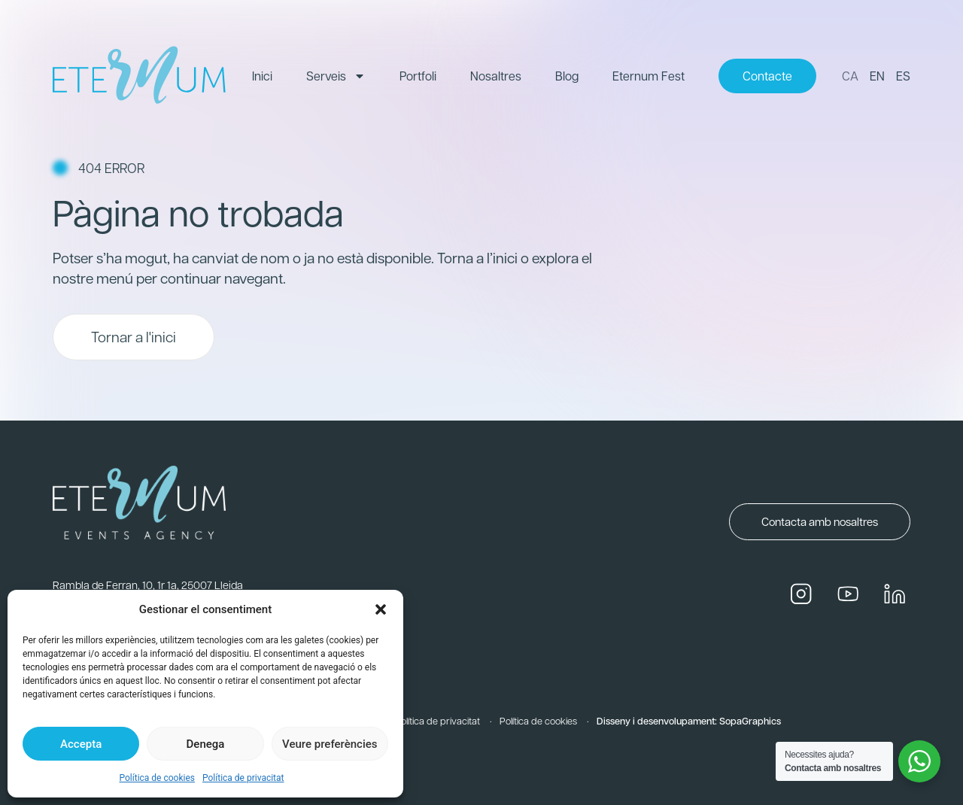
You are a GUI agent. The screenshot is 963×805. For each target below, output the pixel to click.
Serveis (336, 76)
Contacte (767, 76)
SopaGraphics (750, 720)
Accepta (81, 744)
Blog (567, 76)
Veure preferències (329, 744)
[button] (380, 609)
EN (877, 76)
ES (903, 76)
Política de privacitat (243, 778)
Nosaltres (495, 76)
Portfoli (417, 76)
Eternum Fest (648, 76)
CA (850, 76)
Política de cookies (157, 778)
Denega (206, 744)
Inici (262, 76)
